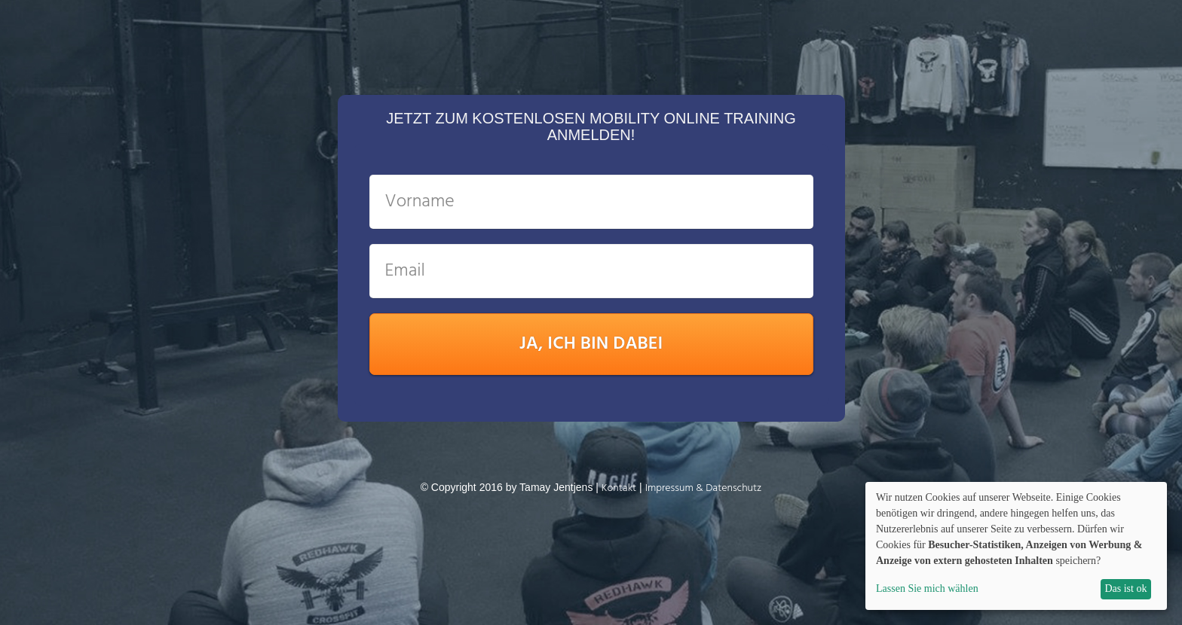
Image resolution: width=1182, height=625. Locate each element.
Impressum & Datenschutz (703, 488)
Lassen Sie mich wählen (927, 588)
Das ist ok (1125, 588)
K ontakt (619, 488)
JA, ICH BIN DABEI (591, 344)
